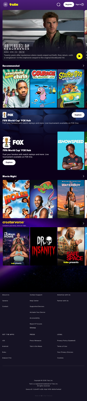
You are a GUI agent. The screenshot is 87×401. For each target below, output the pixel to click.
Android (5, 346)
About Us (5, 295)
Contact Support (36, 295)
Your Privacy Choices (65, 352)
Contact (5, 306)
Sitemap (33, 328)
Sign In (78, 4)
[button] (84, 35)
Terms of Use (62, 346)
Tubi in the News (36, 346)
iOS (3, 340)
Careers (5, 301)
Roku (4, 352)
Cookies (60, 358)
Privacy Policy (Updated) (66, 340)
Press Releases (35, 340)
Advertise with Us (63, 295)
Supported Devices (37, 306)
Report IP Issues (36, 324)
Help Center (34, 301)
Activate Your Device (37, 312)
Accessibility (35, 318)
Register (68, 4)
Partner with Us (63, 301)
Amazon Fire (7, 358)
